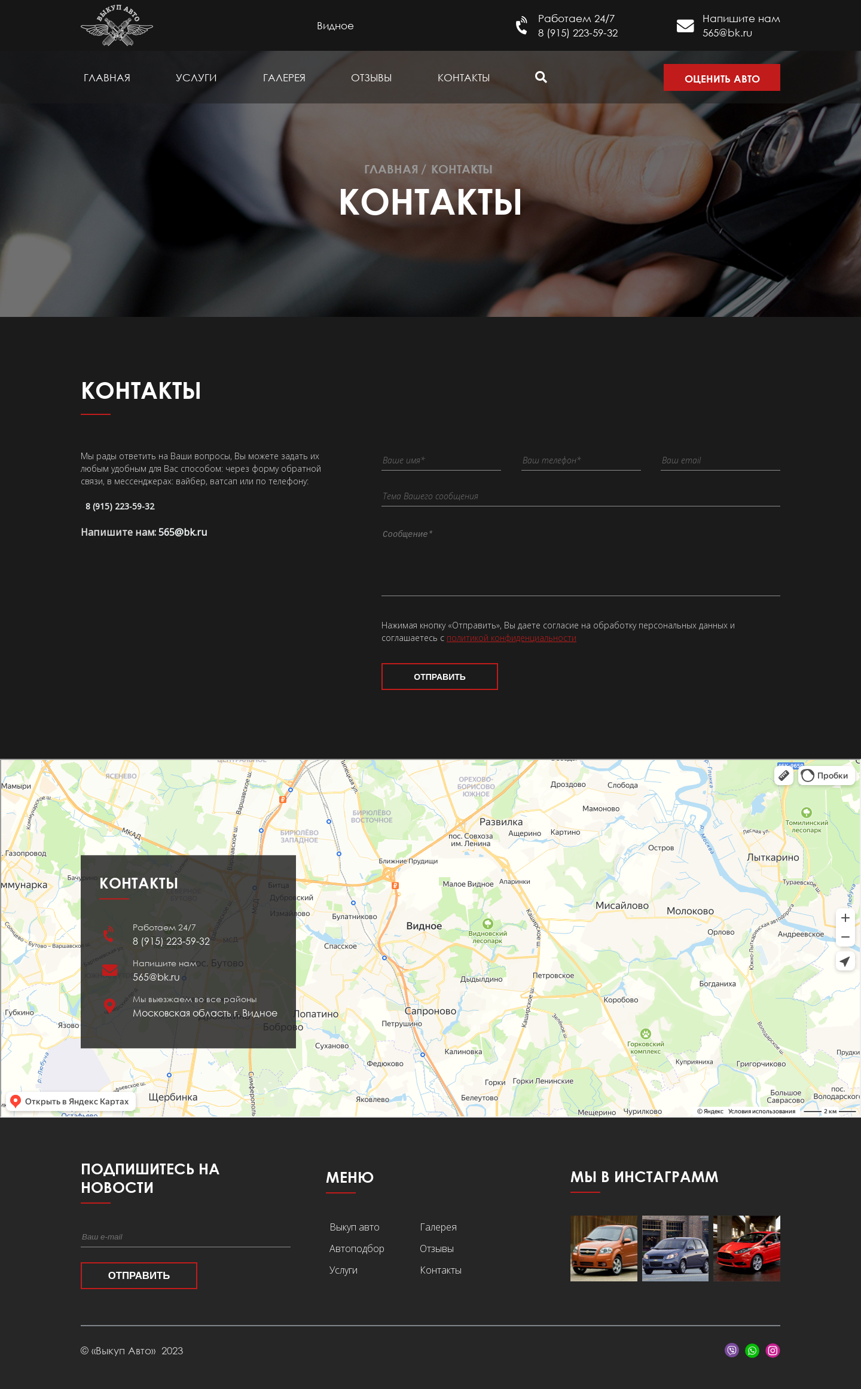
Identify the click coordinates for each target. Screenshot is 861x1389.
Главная (107, 77)
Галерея (284, 77)
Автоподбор (356, 1259)
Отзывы (371, 77)
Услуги (196, 77)
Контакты (464, 77)
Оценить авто (722, 78)
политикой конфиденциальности (511, 648)
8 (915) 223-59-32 (578, 32)
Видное (335, 25)
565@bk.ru (727, 32)
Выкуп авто (354, 1237)
